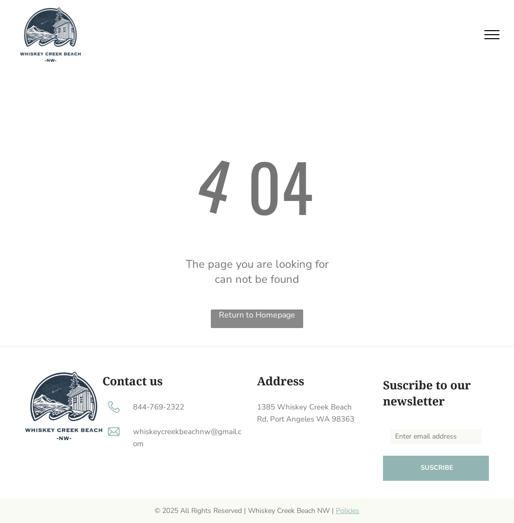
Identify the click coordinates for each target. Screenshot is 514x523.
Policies (347, 510)
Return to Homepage (257, 315)
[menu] (492, 35)
